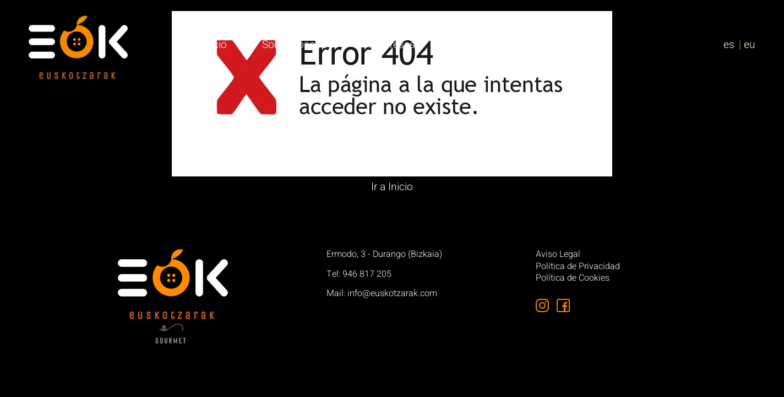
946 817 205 (366, 274)
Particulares (477, 44)
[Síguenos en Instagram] (542, 305)
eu (749, 44)
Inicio (214, 44)
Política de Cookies (572, 278)
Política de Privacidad (578, 267)
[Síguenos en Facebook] (563, 305)
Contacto (561, 44)
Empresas (391, 44)
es (728, 44)
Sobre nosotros (298, 44)
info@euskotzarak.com (392, 293)
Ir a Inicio (392, 187)
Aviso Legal (558, 255)
